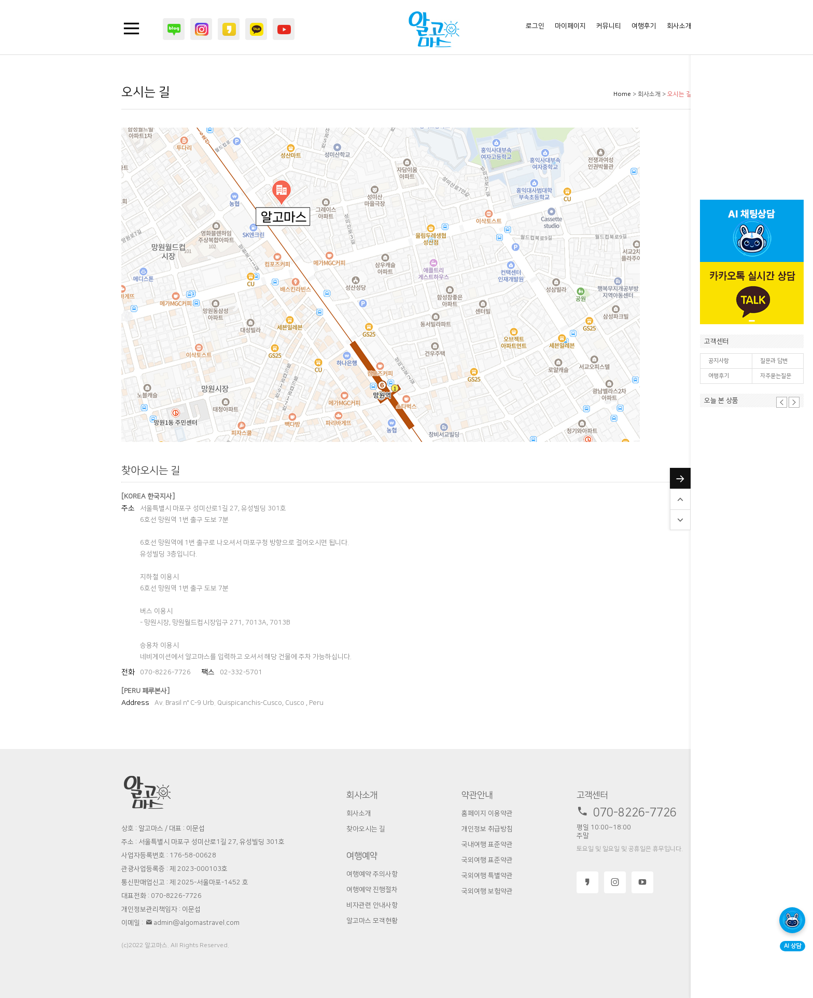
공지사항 (718, 361)
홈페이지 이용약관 (487, 813)
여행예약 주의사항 (372, 874)
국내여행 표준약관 (487, 844)
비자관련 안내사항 (372, 905)
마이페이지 (570, 26)
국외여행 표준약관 (487, 860)
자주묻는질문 (775, 376)
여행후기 (718, 376)
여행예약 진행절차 (372, 889)
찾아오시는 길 (365, 829)
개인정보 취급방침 (487, 829)
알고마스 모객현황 (372, 920)
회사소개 (679, 26)
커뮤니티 (608, 26)
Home (622, 94)
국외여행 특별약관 (487, 875)
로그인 (535, 26)
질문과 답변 (774, 361)
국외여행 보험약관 (487, 891)
